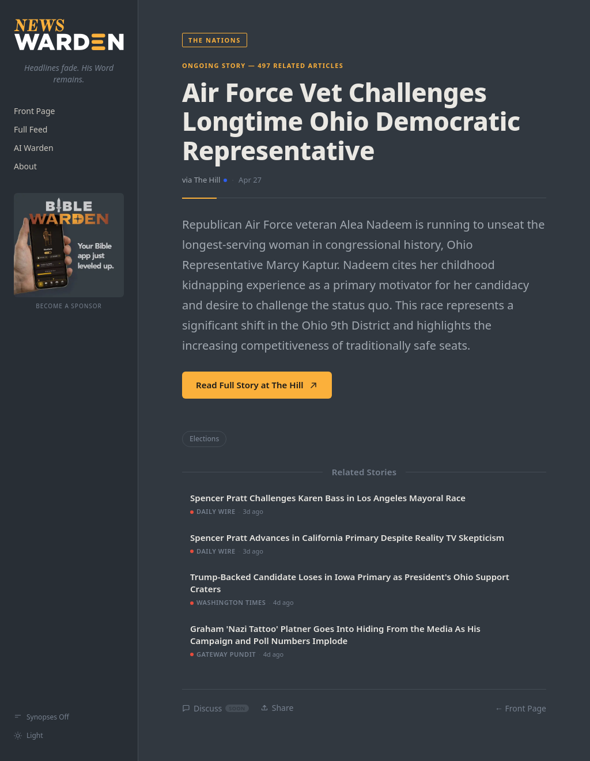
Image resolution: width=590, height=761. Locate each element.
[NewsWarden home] (69, 34)
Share (277, 707)
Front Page (34, 110)
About (25, 166)
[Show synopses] (69, 717)
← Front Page (520, 708)
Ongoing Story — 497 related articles (262, 65)
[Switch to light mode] (69, 736)
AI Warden (34, 147)
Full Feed (30, 129)
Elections (204, 439)
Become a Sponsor (69, 306)
